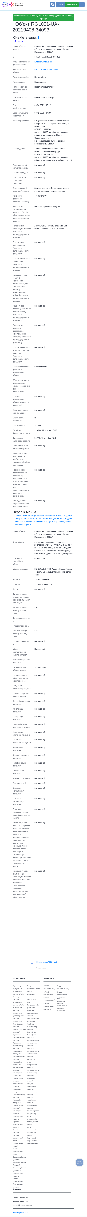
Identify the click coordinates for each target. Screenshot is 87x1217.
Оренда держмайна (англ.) (31, 994)
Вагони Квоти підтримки (49, 1008)
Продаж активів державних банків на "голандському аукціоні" (33, 1010)
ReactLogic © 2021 (20, 1213)
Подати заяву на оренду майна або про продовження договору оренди (43, 17)
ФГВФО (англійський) (49, 993)
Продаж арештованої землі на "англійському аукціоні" (18, 1127)
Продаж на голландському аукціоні (18, 1037)
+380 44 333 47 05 (20, 1201)
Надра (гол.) (31, 1138)
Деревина (61, 998)
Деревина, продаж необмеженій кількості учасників (62, 1005)
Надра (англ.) (32, 1141)
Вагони (46, 1003)
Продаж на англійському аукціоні (18, 1045)
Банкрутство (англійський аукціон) (18, 1024)
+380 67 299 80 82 (20, 1198)
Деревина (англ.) (33, 1143)
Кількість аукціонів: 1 (44, 62)
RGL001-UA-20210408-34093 (46, 69)
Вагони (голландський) (49, 999)
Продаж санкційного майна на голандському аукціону (32, 1089)
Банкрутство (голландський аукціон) (18, 1015)
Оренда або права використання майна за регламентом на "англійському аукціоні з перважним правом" (33, 1070)
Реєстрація (72, 4)
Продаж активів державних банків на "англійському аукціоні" (33, 1024)
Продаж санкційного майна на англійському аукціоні (32, 1102)
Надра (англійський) (62, 993)
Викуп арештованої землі (18, 1151)
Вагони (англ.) (32, 1035)
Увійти (60, 4)
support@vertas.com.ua (22, 1205)
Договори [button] (18, 41)
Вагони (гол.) (31, 1032)
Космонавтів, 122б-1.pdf (46, 962)
